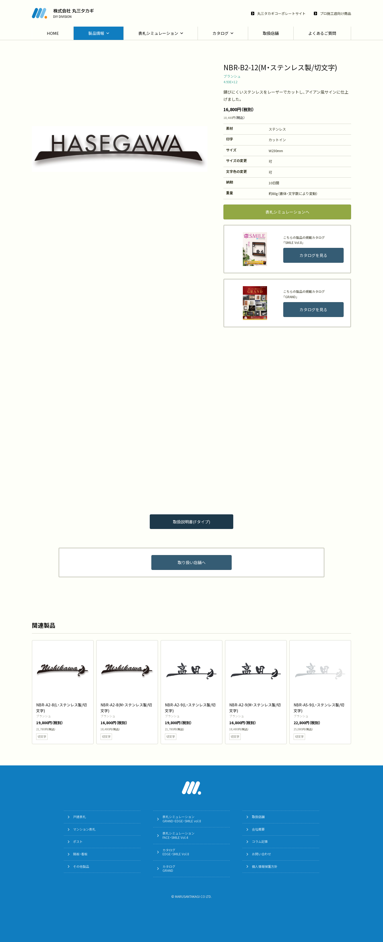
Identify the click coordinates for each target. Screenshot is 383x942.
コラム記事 (260, 841)
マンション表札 (84, 829)
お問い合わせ (261, 854)
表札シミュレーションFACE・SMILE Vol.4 (178, 835)
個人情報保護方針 (264, 866)
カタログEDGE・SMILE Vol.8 (176, 852)
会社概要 (258, 829)
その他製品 (81, 866)
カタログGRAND (169, 868)
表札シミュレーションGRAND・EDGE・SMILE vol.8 (182, 818)
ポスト (78, 841)
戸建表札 (79, 816)
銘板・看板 (80, 854)
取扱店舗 (258, 816)
